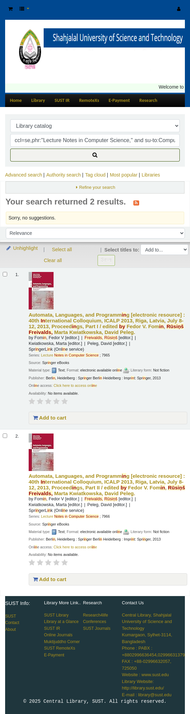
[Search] (95, 155)
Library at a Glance (61, 621)
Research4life (95, 615)
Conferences (94, 621)
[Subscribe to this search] (136, 202)
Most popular (123, 175)
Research (148, 100)
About (10, 629)
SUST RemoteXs (59, 648)
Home (16, 100)
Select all (62, 249)
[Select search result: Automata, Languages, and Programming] (5, 274)
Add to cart (49, 418)
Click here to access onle (75, 385)
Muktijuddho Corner (62, 641)
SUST (10, 616)
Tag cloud (95, 175)
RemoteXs (89, 100)
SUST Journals (96, 628)
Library (38, 100)
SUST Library (56, 615)
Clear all (53, 260)
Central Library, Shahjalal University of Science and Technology (147, 621)
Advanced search (23, 175)
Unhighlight (21, 248)
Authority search (63, 175)
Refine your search (97, 187)
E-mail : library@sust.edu (146, 694)
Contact (12, 622)
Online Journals (58, 635)
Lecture (70, 355)
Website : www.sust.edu (145, 674)
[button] (10, 9)
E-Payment (119, 100)
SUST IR (62, 100)
